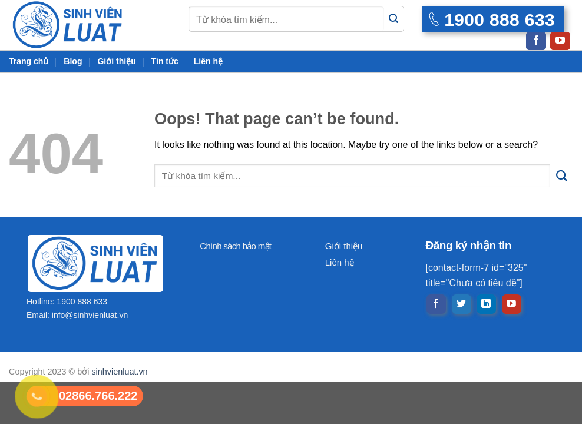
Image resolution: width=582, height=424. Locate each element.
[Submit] (394, 19)
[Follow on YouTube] (560, 41)
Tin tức (164, 61)
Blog (73, 61)
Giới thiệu (116, 61)
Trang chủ (28, 61)
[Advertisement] (291, 341)
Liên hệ (208, 61)
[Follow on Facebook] (536, 41)
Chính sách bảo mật (235, 246)
